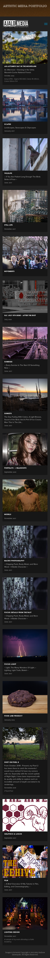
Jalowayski (16, 954)
